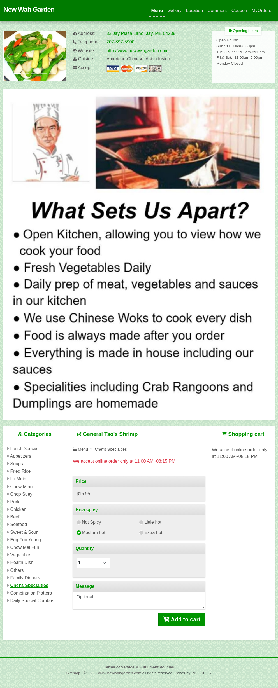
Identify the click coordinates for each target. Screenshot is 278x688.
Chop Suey (21, 494)
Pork (14, 501)
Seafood (18, 524)
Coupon (239, 10)
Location (194, 10)
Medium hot (93, 532)
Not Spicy (91, 522)
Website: (84, 50)
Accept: (83, 67)
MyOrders (261, 10)
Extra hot (153, 532)
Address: (84, 33)
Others (17, 570)
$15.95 (83, 493)
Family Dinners (25, 577)
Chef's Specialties (29, 585)
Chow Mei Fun (24, 547)
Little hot (152, 522)
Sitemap (73, 673)
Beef (14, 516)
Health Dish (21, 562)
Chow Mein (21, 486)
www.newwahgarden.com (119, 673)
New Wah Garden (28, 9)
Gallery (174, 10)
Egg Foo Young (25, 539)
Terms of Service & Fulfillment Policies (139, 667)
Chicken (18, 509)
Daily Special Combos (32, 600)
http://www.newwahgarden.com (137, 50)
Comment (217, 10)
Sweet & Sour (24, 532)
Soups (16, 463)
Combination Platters (31, 593)
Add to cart (181, 619)
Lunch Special (24, 448)
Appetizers (20, 456)
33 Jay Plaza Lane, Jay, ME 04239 (140, 33)
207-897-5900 (120, 41)
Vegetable (20, 555)
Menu (157, 10)
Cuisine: (83, 59)
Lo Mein (18, 478)
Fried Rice (20, 471)
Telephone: (86, 41)
